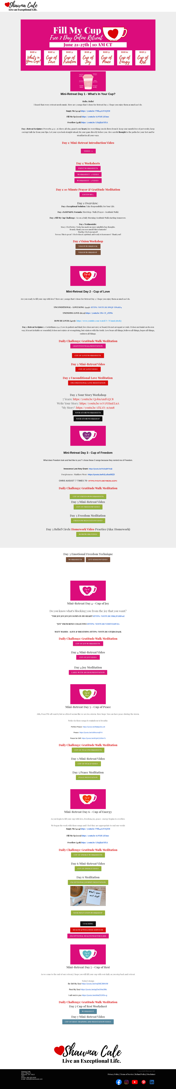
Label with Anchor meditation (88, 672)
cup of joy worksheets (88, 644)
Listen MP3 (88, 194)
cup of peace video (88, 764)
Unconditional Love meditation (88, 383)
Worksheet (88, 1011)
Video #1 (88, 151)
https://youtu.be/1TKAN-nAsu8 (95, 407)
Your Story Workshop (88, 419)
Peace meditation (88, 777)
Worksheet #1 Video (88, 174)
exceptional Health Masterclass (88, 936)
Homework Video (83, 529)
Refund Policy (140, 1074)
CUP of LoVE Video (88, 369)
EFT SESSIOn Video (98, 559)
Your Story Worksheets (88, 413)
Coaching (88, 924)
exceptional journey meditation (88, 882)
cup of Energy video (88, 868)
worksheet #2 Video (88, 180)
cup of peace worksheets (88, 750)
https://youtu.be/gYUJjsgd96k (105, 631)
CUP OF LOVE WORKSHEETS (88, 355)
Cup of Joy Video (88, 657)
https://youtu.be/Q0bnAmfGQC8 (93, 399)
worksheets (75, 559)
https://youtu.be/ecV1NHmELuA (99, 403)
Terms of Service (127, 1074)
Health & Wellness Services (88, 930)
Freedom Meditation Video (88, 520)
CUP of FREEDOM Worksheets (88, 496)
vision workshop (88, 252)
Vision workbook (88, 246)
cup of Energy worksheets (88, 855)
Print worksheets (88, 168)
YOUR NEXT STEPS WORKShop (88, 913)
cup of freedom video (88, 507)
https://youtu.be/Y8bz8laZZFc (102, 481)
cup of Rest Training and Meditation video (88, 1022)
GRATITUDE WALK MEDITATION (88, 346)
